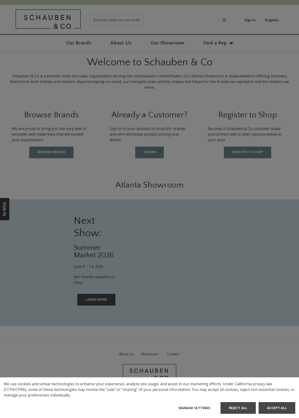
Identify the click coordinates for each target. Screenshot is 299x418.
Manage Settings (194, 408)
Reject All (238, 408)
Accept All (277, 408)
